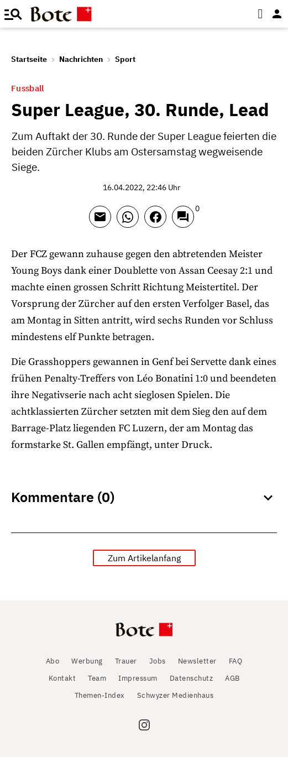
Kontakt (62, 678)
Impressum (138, 678)
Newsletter (197, 661)
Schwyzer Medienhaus (175, 695)
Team (97, 678)
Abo (53, 661)
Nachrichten (81, 59)
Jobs (157, 661)
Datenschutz (191, 678)
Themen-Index (100, 695)
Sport (125, 59)
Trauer (126, 661)
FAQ (236, 661)
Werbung (87, 661)
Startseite (29, 59)
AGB (232, 678)
